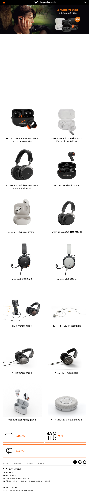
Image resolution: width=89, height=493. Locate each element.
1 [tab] (33, 30)
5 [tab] (45, 30)
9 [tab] (57, 30)
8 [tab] (54, 30)
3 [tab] (39, 30)
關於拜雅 (6, 463)
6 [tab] (48, 30)
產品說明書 (18, 463)
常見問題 (30, 463)
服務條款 (6, 487)
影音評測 (21, 451)
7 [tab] (51, 30)
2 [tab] (36, 30)
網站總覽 (41, 463)
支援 (60, 436)
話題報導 (20, 436)
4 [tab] (42, 30)
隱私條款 (15, 487)
